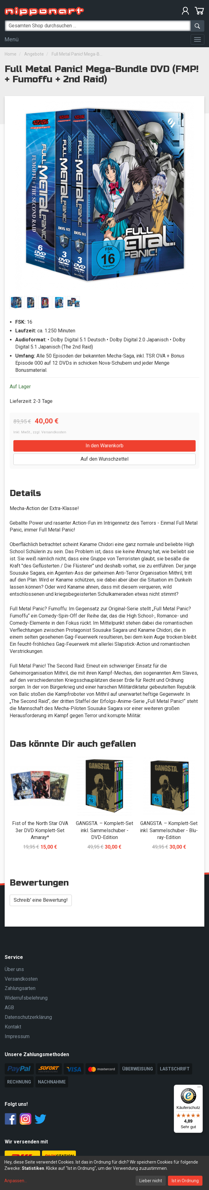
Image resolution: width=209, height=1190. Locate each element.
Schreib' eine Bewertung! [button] (41, 900)
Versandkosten (53, 432)
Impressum (17, 1036)
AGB (9, 1007)
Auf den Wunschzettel (104, 459)
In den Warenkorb (104, 446)
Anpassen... (15, 1180)
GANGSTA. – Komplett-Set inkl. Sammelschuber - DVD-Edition (104, 830)
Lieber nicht (150, 1180)
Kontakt (13, 1027)
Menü (12, 39)
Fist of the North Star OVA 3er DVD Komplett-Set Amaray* (40, 830)
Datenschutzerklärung (28, 1017)
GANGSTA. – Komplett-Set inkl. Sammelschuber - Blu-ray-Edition (169, 830)
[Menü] (199, 1088)
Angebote (34, 54)
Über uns (14, 969)
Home (10, 54)
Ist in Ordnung (185, 1180)
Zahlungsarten (20, 988)
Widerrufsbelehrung (26, 998)
